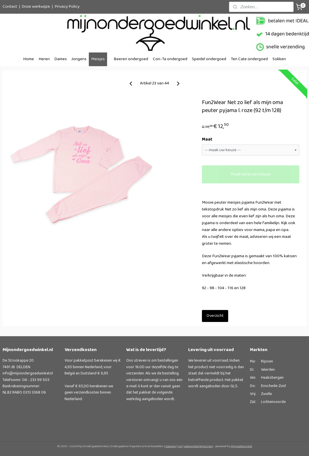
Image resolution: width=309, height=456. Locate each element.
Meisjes (98, 59)
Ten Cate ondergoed (249, 59)
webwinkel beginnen (198, 446)
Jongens (79, 59)
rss (180, 446)
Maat (207, 139)
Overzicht (215, 315)
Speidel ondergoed (209, 59)
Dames (60, 59)
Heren (44, 59)
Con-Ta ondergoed (170, 59)
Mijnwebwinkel (241, 446)
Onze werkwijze (36, 6)
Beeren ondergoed (131, 59)
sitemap (170, 446)
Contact (10, 6)
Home (28, 59)
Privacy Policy (67, 6)
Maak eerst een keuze (250, 174)
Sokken (279, 59)
